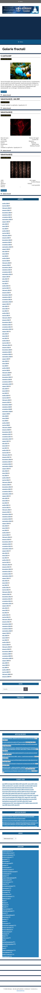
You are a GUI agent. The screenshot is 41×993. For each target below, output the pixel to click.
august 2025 (5, 221)
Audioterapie (5, 861)
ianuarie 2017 (5, 457)
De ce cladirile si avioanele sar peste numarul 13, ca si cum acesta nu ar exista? (19, 753)
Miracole (4, 906)
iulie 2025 (4, 224)
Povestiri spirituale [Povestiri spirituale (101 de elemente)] (11, 797)
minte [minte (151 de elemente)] (20, 793)
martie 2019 (5, 397)
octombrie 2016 (6, 464)
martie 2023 (5, 288)
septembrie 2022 (6, 301)
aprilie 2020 (5, 368)
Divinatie (4, 884)
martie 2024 (5, 260)
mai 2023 (4, 283)
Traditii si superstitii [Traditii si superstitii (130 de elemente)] (31, 803)
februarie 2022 (6, 317)
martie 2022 (5, 315)
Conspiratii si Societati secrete (9, 871)
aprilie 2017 (5, 450)
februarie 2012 (6, 592)
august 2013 (5, 551)
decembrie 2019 (6, 377)
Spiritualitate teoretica (7, 944)
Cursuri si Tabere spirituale (8, 877)
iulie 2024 (4, 251)
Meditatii (4, 904)
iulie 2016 (4, 471)
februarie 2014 (6, 537)
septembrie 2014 (6, 521)
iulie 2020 (4, 361)
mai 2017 (4, 448)
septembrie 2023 (6, 274)
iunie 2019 (5, 391)
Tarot (3, 948)
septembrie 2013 (6, 548)
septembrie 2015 (6, 493)
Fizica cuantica (5, 894)
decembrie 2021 (6, 322)
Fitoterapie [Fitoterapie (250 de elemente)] (6, 791)
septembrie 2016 (6, 466)
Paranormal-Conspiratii (7, 925)
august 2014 (5, 523)
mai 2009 (4, 667)
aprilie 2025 (5, 231)
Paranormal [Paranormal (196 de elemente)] (6, 795)
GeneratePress (20, 990)
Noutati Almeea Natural (7, 915)
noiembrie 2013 (6, 544)
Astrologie (4, 859)
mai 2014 (4, 530)
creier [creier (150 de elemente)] (21, 786)
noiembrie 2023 (6, 269)
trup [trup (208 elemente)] (4, 805)
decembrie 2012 (6, 569)
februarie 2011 (6, 619)
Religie (3, 935)
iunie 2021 (5, 336)
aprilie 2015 (5, 505)
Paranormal (5, 923)
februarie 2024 (6, 263)
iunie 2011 (5, 610)
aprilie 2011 (5, 615)
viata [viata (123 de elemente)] (16, 805)
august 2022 (5, 304)
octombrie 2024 (6, 244)
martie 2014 (5, 535)
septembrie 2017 (6, 439)
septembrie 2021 (6, 329)
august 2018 (5, 413)
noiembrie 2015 (6, 489)
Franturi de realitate (7, 896)
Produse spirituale (6, 931)
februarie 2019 (6, 400)
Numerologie (5, 917)
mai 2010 (4, 640)
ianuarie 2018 (5, 429)
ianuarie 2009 (5, 676)
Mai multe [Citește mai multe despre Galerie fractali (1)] (3, 190)
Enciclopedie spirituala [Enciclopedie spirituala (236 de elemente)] (9, 789)
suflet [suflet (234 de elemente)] (25, 801)
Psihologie (4, 933)
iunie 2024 (5, 253)
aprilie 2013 (5, 560)
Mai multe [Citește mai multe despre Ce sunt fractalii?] (3, 91)
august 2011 (5, 605)
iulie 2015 (4, 498)
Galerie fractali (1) (6, 155)
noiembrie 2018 (6, 407)
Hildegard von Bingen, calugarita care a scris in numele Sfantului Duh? (18, 738)
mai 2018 (4, 420)
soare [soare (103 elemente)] (33, 797)
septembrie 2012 (6, 576)
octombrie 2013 (6, 546)
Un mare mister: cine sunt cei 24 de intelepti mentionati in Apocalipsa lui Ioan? (20, 760)
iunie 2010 (5, 637)
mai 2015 (4, 503)
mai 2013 (4, 557)
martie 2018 (5, 425)
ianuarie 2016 (5, 484)
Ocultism (4, 919)
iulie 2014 (4, 525)
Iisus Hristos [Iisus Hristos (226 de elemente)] (28, 791)
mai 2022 (4, 311)
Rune (3, 940)
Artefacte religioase (6, 857)
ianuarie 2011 (5, 621)
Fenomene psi (5, 888)
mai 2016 (4, 475)
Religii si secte (5, 938)
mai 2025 (4, 228)
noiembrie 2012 (6, 571)
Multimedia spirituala (7, 911)
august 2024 (5, 249)
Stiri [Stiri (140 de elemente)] (19, 801)
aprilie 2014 (5, 532)
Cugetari (4, 875)
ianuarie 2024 (5, 265)
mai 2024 (4, 256)
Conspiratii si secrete (7, 869)
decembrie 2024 (6, 240)
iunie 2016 (5, 473)
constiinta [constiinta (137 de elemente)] (9, 786)
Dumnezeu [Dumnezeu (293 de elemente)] (29, 787)
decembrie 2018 (6, 404)
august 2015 (5, 496)
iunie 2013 (5, 555)
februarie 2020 (6, 372)
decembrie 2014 (6, 514)
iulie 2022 (4, 306)
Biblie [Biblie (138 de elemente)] (18, 784)
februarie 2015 (6, 509)
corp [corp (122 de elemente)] (15, 786)
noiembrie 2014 (6, 516)
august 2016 (5, 468)
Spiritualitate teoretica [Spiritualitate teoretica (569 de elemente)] (29, 799)
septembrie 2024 (6, 247)
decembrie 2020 (6, 349)
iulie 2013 (4, 553)
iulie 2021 (4, 333)
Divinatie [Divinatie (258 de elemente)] (20, 787)
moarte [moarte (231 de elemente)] (26, 793)
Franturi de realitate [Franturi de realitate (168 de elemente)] (17, 791)
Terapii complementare (7, 950)
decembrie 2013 (6, 541)
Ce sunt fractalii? (6, 56)
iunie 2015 (5, 500)
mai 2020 (4, 365)
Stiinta (4, 946)
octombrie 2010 (6, 628)
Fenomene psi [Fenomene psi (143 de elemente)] (29, 789)
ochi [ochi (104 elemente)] (32, 793)
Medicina (4, 902)
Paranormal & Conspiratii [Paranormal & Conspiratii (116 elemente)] (18, 795)
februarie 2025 (6, 235)
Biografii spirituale (6, 863)
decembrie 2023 (6, 267)
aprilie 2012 (5, 587)
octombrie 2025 (6, 217)
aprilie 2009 (5, 669)
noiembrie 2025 (6, 215)
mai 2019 (4, 393)
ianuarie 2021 (5, 347)
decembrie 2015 (6, 487)
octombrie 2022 (6, 299)
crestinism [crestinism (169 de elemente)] (29, 786)
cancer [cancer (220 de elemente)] (31, 784)
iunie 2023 (5, 281)
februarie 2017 (6, 455)
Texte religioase (6, 952)
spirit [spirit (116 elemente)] (5, 799)
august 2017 (5, 441)
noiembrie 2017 (6, 434)
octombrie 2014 (6, 519)
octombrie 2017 (6, 436)
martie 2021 (5, 343)
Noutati (4, 913)
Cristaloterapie (5, 873)
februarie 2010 (6, 647)
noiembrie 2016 (6, 461)
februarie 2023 (6, 290)
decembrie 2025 (6, 212)
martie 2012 (5, 589)
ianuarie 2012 (5, 594)
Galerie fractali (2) (6, 112)
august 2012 (5, 578)
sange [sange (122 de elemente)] (27, 797)
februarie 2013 (6, 564)
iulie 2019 (4, 388)
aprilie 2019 (5, 395)
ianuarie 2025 (5, 237)
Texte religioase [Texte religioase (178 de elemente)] (19, 803)
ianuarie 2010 (5, 649)
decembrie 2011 (6, 596)
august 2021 (5, 331)
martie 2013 (5, 562)
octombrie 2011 (6, 601)
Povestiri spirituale (6, 927)
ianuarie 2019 (5, 402)
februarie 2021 (6, 345)
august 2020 (5, 359)
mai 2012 (4, 585)
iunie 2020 (5, 363)
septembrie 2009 (6, 658)
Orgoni (3, 921)
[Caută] (25, 689)
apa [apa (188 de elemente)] (4, 784)
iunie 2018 (5, 418)
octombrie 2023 (6, 272)
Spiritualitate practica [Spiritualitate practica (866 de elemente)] (15, 799)
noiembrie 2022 (6, 297)
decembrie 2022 (6, 295)
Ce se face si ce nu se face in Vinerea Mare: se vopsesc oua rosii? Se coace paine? (19, 744)
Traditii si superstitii (7, 954)
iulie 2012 (4, 580)
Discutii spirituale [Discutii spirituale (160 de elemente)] (11, 787)
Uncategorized (5, 956)
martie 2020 (5, 370)
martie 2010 (5, 644)
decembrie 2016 (6, 459)
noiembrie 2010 (6, 626)
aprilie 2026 (5, 203)
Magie (3, 900)
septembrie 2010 (6, 631)
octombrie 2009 (6, 656)
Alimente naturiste (6, 851)
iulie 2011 (4, 608)
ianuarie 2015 (5, 512)
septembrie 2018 (6, 411)
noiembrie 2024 (6, 242)
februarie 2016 (6, 482)
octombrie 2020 (6, 354)
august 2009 (5, 660)
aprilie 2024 (5, 258)
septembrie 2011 (6, 603)
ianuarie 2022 (5, 320)
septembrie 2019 (6, 384)
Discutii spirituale (6, 882)
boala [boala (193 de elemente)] (24, 784)
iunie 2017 (5, 445)
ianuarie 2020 (5, 375)
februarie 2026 (6, 208)
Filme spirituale (5, 890)
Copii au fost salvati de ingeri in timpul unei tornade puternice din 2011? (18, 763)
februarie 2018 (6, 427)
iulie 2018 (4, 416)
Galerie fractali (7, 95)
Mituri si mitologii (6, 909)
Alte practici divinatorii (7, 855)
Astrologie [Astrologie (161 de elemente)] (11, 784)
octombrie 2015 (6, 491)
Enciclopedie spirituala (7, 886)
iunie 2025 (5, 226)
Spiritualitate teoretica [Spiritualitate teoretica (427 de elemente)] (9, 801)
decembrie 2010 (6, 624)
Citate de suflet (5, 867)
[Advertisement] (20, 28)
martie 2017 (5, 452)
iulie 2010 (4, 635)
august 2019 (5, 386)
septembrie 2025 (6, 219)
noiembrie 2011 (6, 599)
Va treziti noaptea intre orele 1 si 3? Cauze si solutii (13, 742)
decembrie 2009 (6, 651)
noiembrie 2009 (6, 653)
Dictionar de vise (6, 880)
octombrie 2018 (6, 409)
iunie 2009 (5, 665)
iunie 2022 (5, 308)
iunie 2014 (5, 528)
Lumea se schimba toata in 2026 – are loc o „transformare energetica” (18, 756)
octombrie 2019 (6, 381)
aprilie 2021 (5, 340)
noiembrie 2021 (6, 324)
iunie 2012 (5, 583)
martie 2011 (5, 617)
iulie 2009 (4, 663)
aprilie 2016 (5, 477)
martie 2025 (5, 233)
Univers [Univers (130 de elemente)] (10, 805)
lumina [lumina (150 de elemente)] (14, 793)
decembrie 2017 (6, 432)
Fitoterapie (5, 892)
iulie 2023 (4, 279)
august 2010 (5, 633)
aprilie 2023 (5, 285)
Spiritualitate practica (7, 942)
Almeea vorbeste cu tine (7, 853)
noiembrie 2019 (6, 379)
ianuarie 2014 (5, 539)
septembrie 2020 (6, 356)
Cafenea (4, 865)
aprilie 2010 (5, 642)
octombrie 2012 (6, 573)
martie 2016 (5, 480)
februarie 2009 (6, 674)
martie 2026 (5, 205)
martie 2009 (5, 672)
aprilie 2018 (5, 423)
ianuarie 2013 (5, 567)
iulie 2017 (4, 443)
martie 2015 (5, 507)
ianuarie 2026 (5, 210)
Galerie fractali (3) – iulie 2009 (10, 99)
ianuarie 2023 (5, 292)
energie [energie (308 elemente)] (20, 789)
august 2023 (5, 276)
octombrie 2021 (6, 327)
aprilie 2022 (5, 313)
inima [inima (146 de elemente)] (8, 793)
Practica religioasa (6, 929)
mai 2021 (4, 338)
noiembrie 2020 (6, 352)
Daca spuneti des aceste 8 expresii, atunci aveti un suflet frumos (16, 771)
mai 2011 (4, 612)
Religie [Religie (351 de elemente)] (21, 797)
